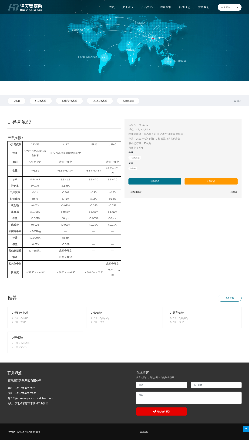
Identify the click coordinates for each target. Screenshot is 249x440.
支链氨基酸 (128, 100)
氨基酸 (133, 168)
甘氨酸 (16, 100)
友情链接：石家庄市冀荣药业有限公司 (23, 432)
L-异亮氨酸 (177, 313)
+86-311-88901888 (25, 393)
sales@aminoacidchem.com (36, 398)
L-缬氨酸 (96, 313)
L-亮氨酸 (17, 337)
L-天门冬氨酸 (20, 313)
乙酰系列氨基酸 (69, 100)
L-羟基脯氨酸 (135, 192)
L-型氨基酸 (40, 100)
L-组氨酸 (233, 192)
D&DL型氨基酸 (100, 100)
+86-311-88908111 (25, 388)
